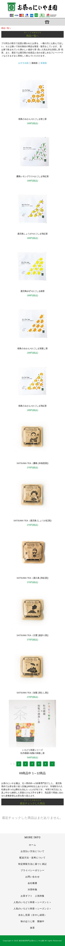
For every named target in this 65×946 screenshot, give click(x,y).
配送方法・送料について (32, 857)
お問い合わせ (32, 876)
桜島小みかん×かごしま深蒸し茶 (32, 348)
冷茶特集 (32, 889)
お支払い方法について (32, 851)
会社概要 (32, 883)
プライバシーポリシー (32, 870)
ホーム (32, 845)
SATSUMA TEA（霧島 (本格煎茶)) (32, 463)
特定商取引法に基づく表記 (32, 864)
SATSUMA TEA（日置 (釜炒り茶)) (32, 635)
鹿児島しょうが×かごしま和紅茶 (32, 234)
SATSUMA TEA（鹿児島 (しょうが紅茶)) (32, 520)
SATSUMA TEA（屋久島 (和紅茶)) (32, 578)
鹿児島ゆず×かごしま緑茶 (32, 291)
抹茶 (32, 927)
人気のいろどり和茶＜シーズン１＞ (33, 902)
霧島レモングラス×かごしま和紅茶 (32, 176)
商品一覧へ (6, 28)
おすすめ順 (23, 63)
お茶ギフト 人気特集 (32, 896)
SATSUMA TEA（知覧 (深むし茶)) (32, 692)
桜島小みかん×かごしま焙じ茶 (32, 119)
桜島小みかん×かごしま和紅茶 (32, 406)
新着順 (44, 63)
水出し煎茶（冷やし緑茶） (32, 915)
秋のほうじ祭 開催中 (32, 921)
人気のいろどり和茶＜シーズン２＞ (33, 908)
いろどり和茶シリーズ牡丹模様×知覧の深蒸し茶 (32, 751)
